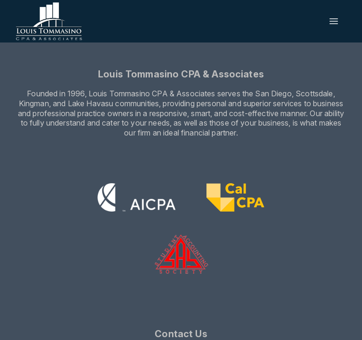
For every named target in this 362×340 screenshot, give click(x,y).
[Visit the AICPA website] (137, 198)
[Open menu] (333, 21)
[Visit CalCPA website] (235, 198)
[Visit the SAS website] (181, 255)
